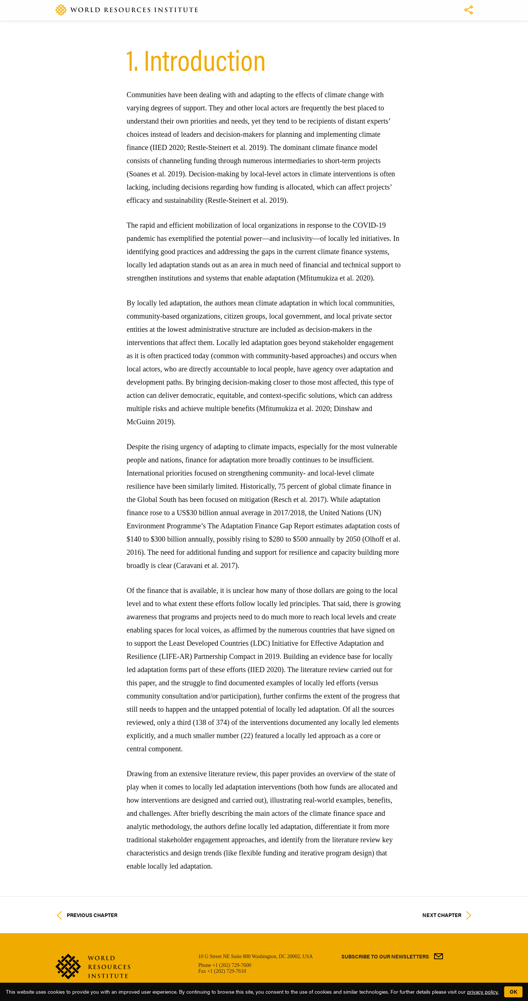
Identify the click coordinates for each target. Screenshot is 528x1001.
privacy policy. (483, 991)
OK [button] (513, 991)
